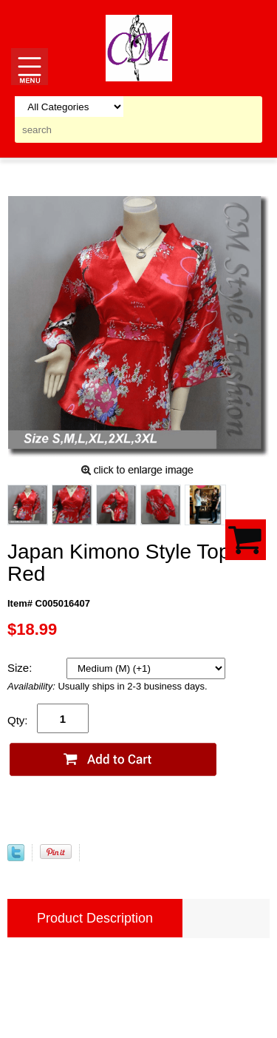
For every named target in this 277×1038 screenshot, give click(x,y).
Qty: (17, 720)
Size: (21, 667)
